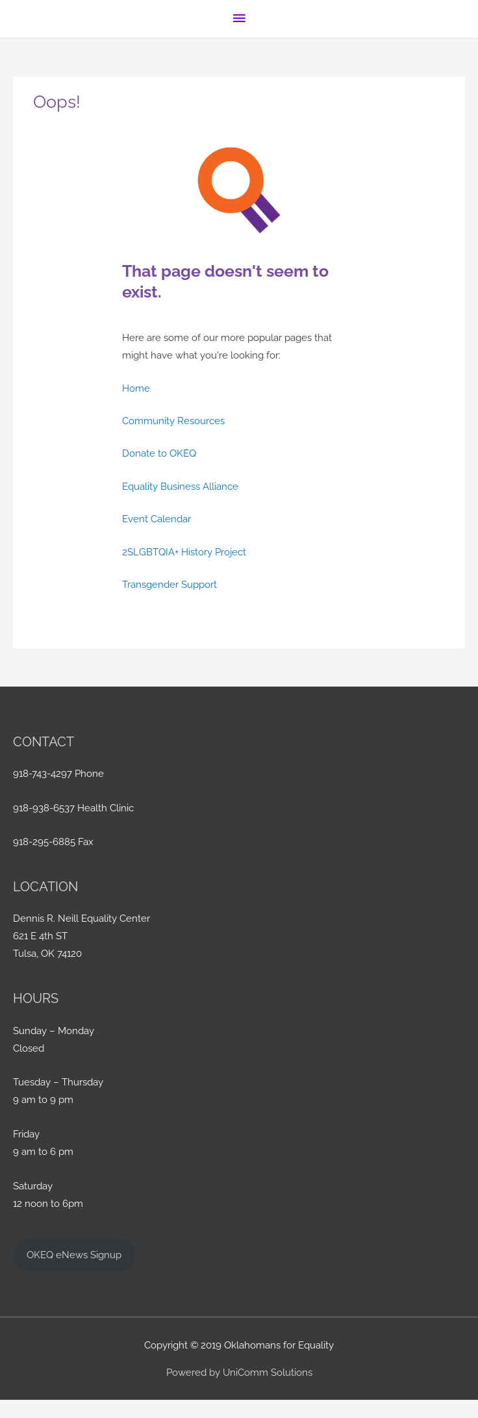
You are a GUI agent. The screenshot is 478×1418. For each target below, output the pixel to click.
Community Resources (173, 420)
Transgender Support (169, 584)
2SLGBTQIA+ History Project (184, 551)
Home (136, 388)
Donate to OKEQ (159, 453)
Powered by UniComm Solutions (239, 1372)
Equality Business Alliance (180, 486)
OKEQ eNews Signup (74, 1254)
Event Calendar (156, 518)
